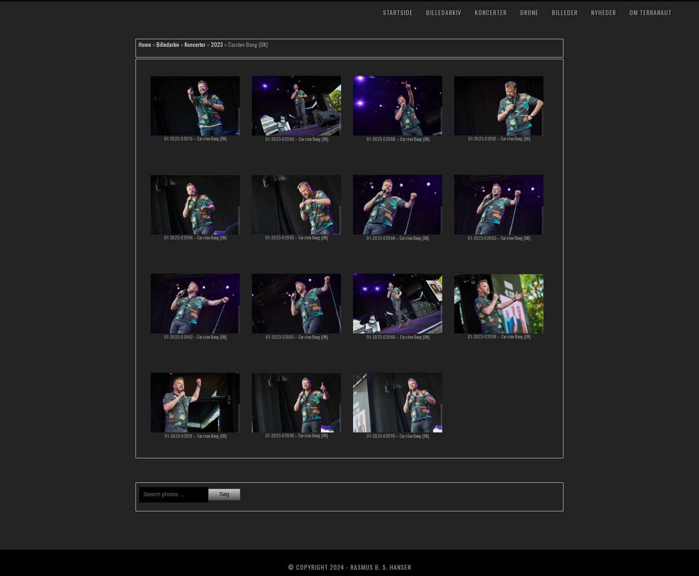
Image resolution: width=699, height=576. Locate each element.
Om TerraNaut (650, 12)
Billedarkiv (443, 12)
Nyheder (603, 12)
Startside (398, 12)
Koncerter (491, 12)
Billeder (565, 12)
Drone (529, 12)
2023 (217, 44)
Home (145, 44)
